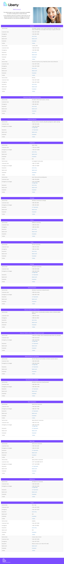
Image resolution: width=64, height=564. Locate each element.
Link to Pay (34, 36)
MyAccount (34, 38)
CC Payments (35, 130)
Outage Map (35, 127)
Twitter (33, 43)
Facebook (34, 41)
